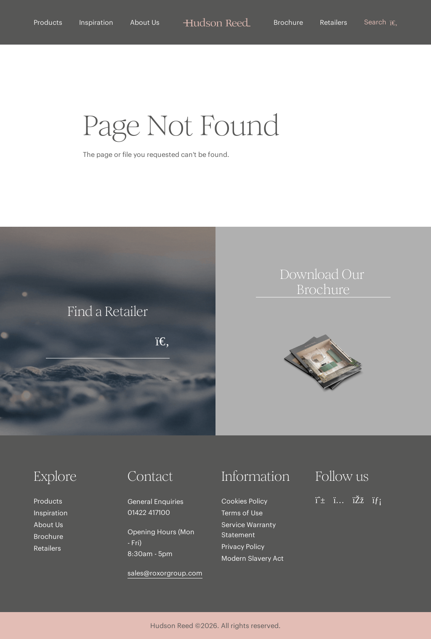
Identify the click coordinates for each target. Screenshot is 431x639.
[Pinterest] (320, 500)
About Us (145, 22)
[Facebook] (358, 500)
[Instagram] (338, 500)
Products (48, 22)
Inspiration (96, 22)
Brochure (288, 22)
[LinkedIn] (376, 500)
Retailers (333, 22)
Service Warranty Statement (248, 529)
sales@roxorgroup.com (165, 573)
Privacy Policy (242, 546)
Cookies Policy (244, 501)
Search (380, 22)
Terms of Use (242, 513)
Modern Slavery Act (252, 558)
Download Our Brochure (323, 282)
